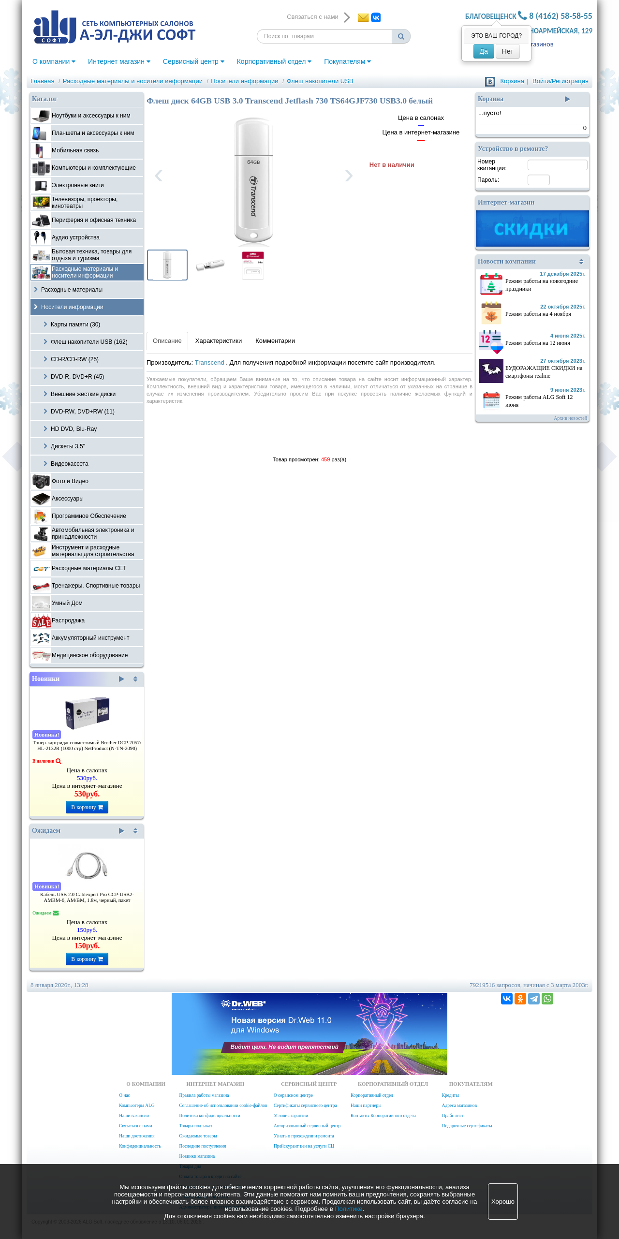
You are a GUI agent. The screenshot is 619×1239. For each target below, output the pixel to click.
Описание (167, 340)
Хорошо (503, 1201)
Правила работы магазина (204, 1095)
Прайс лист (453, 1115)
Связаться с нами (135, 1125)
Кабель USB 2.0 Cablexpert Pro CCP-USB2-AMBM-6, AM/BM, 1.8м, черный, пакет (87, 897)
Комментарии (275, 340)
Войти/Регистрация (560, 81)
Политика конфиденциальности (209, 1115)
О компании (53, 61)
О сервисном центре (293, 1095)
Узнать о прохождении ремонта (304, 1136)
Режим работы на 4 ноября (538, 313)
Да (484, 51)
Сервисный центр (193, 61)
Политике (348, 1208)
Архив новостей (570, 418)
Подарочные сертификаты (467, 1125)
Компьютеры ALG (136, 1105)
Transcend (210, 362)
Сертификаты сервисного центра (305, 1105)
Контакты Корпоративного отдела (383, 1115)
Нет (508, 51)
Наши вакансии (134, 1115)
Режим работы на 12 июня (537, 342)
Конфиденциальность (140, 1146)
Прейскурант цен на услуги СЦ (304, 1146)
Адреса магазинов (459, 1105)
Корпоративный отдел (274, 61)
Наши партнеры (366, 1105)
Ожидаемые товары (198, 1136)
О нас (124, 1095)
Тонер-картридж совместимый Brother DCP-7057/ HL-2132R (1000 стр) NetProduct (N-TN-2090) (87, 745)
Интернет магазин (119, 61)
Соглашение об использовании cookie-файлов (223, 1105)
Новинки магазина (197, 1156)
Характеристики (218, 340)
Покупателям (347, 61)
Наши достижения (136, 1136)
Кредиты (450, 1095)
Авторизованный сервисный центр (307, 1125)
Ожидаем (78, 831)
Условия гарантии (291, 1115)
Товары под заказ (195, 1125)
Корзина (512, 81)
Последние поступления (202, 1146)
